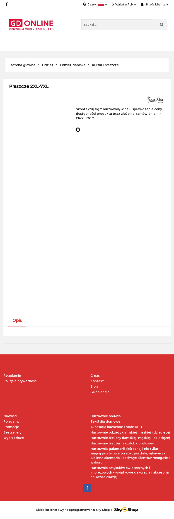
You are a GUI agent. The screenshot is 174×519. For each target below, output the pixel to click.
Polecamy (11, 421)
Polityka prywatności (20, 381)
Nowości (10, 416)
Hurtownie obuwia (105, 416)
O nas (95, 375)
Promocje (11, 427)
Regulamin (12, 375)
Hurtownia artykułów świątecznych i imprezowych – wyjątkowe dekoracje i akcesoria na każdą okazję (129, 472)
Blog (94, 386)
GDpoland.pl (100, 392)
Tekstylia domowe (105, 421)
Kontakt (97, 381)
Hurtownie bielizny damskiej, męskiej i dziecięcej (130, 438)
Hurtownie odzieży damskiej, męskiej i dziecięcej (130, 432)
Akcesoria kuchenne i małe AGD (116, 427)
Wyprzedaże (13, 438)
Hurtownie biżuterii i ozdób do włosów (122, 443)
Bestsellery (12, 432)
